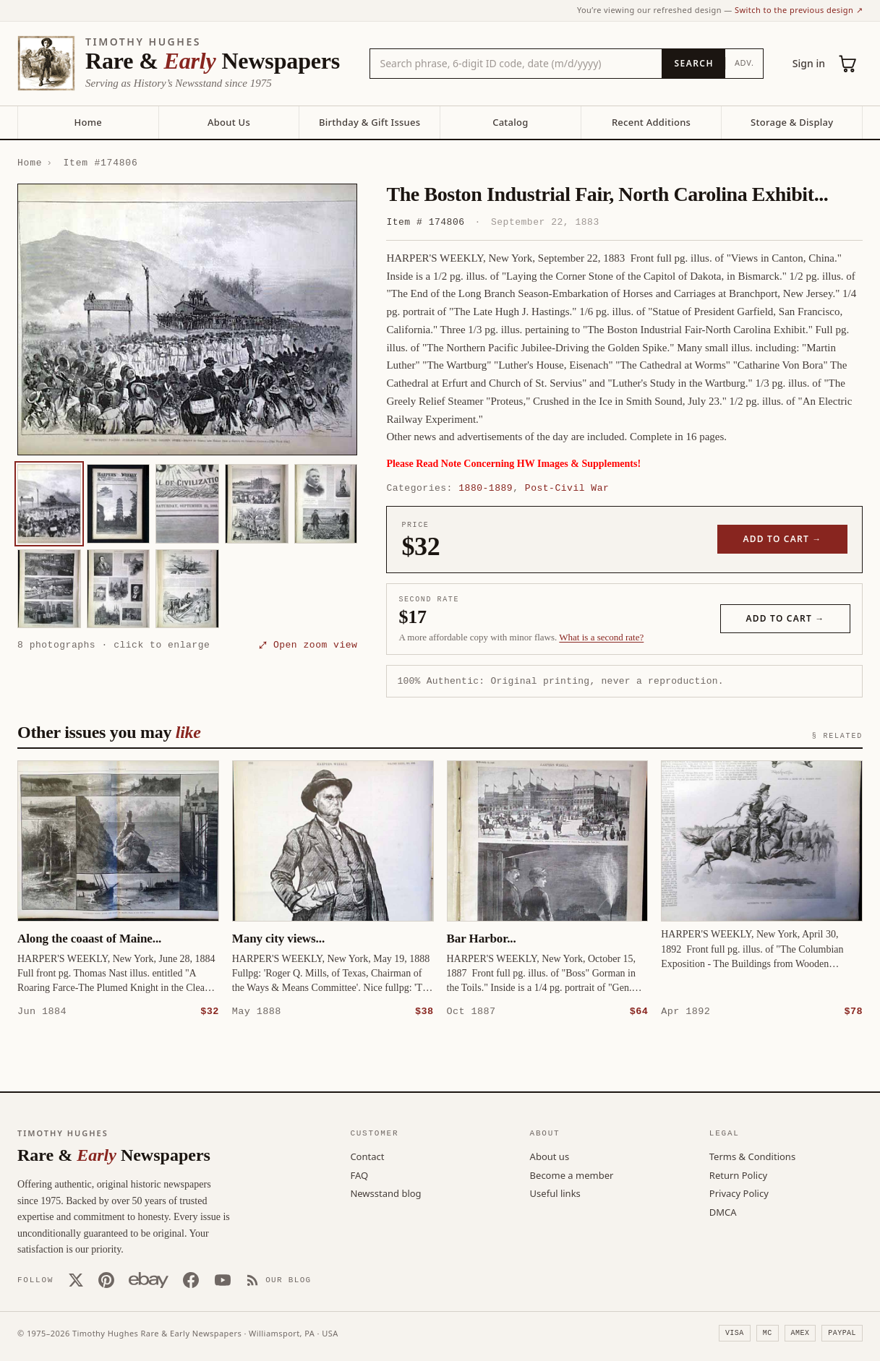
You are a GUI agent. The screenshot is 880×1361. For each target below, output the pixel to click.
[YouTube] (222, 1279)
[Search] (693, 63)
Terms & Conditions (752, 1155)
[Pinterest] (106, 1279)
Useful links (555, 1192)
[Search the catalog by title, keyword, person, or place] (516, 63)
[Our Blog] (279, 1279)
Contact (367, 1155)
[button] (187, 320)
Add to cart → (782, 539)
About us (550, 1155)
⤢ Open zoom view (308, 644)
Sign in (809, 63)
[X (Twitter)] (76, 1279)
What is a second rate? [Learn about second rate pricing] (601, 637)
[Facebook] (191, 1279)
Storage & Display (792, 122)
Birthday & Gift (369, 122)
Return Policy (738, 1174)
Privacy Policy (739, 1192)
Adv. (744, 62)
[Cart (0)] (848, 63)
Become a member (572, 1174)
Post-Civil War (567, 487)
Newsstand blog (385, 1192)
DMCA (723, 1211)
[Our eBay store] (148, 1279)
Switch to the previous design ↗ (799, 9)
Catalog (510, 122)
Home (88, 122)
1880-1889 (485, 487)
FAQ (359, 1174)
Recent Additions (651, 122)
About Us (229, 122)
